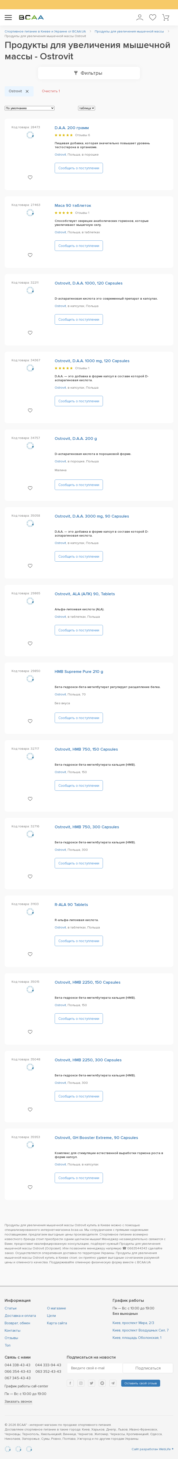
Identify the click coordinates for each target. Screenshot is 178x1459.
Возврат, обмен (17, 1323)
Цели (51, 1315)
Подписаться (148, 1368)
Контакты (12, 1330)
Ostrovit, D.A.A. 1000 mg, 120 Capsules (92, 360)
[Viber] (102, 1383)
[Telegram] (112, 1383)
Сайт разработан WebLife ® (152, 1449)
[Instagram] (80, 1383)
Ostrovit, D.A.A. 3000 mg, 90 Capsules (92, 516)
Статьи (10, 1308)
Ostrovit (60, 155)
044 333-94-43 (48, 1365)
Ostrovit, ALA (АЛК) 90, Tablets (85, 593)
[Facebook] (70, 1383)
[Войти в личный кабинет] (139, 17)
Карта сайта (57, 1323)
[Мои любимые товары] (152, 17)
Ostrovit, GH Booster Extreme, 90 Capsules (96, 1137)
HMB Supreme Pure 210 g (79, 671)
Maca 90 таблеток (73, 205)
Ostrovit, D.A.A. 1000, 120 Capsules (89, 283)
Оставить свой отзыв (140, 1383)
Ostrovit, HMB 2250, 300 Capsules (88, 1059)
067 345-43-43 (18, 1378)
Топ (7, 1345)
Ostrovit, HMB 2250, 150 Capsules (88, 982)
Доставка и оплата (20, 1315)
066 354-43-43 (18, 1371)
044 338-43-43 (17, 1365)
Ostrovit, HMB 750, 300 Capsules (87, 826)
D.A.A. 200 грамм (72, 127)
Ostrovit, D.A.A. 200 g (76, 438)
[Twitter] (91, 1383)
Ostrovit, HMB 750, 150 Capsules (86, 749)
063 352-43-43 (48, 1371)
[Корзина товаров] (165, 17)
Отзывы (82, 135)
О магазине (56, 1308)
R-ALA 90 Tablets (71, 904)
